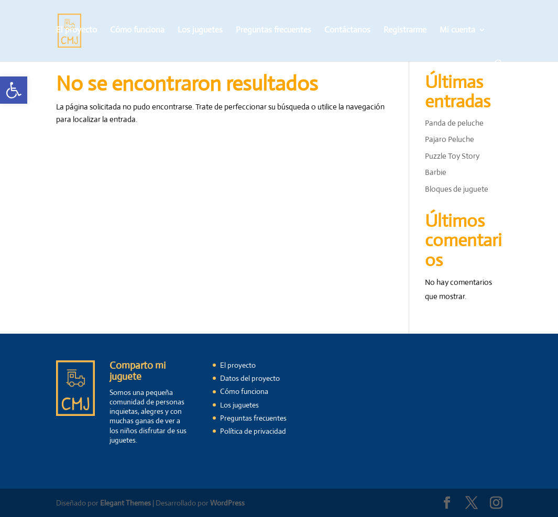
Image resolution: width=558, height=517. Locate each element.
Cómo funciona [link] (137, 30)
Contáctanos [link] (347, 30)
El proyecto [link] (76, 30)
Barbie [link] (435, 172)
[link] (13, 90)
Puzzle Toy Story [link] (452, 156)
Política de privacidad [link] (253, 431)
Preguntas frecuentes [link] (273, 30)
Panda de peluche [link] (454, 123)
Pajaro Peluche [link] (449, 139)
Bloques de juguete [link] (456, 189)
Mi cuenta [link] (457, 30)
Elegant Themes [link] (125, 503)
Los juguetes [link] (200, 30)
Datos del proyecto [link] (250, 378)
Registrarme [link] (405, 30)
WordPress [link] (227, 503)
